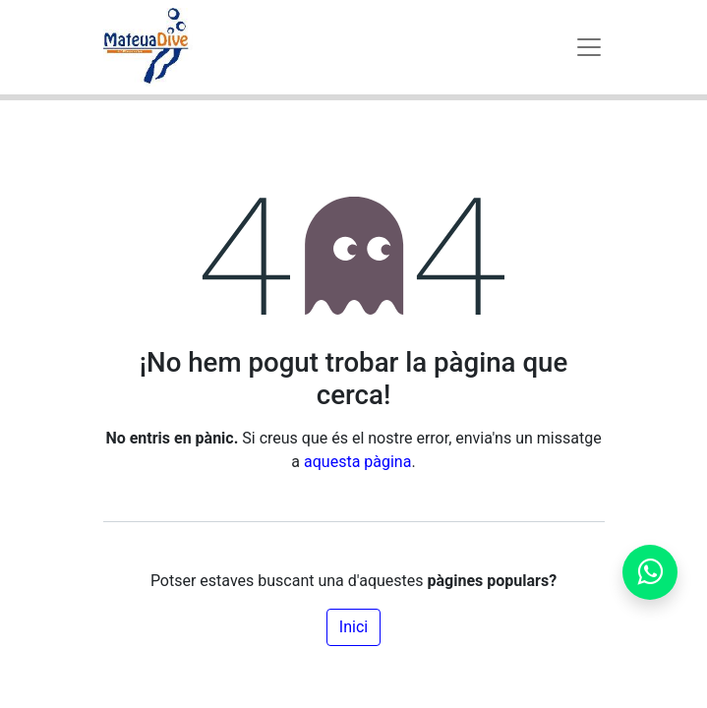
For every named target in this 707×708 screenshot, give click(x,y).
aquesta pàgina (357, 461)
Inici (353, 627)
